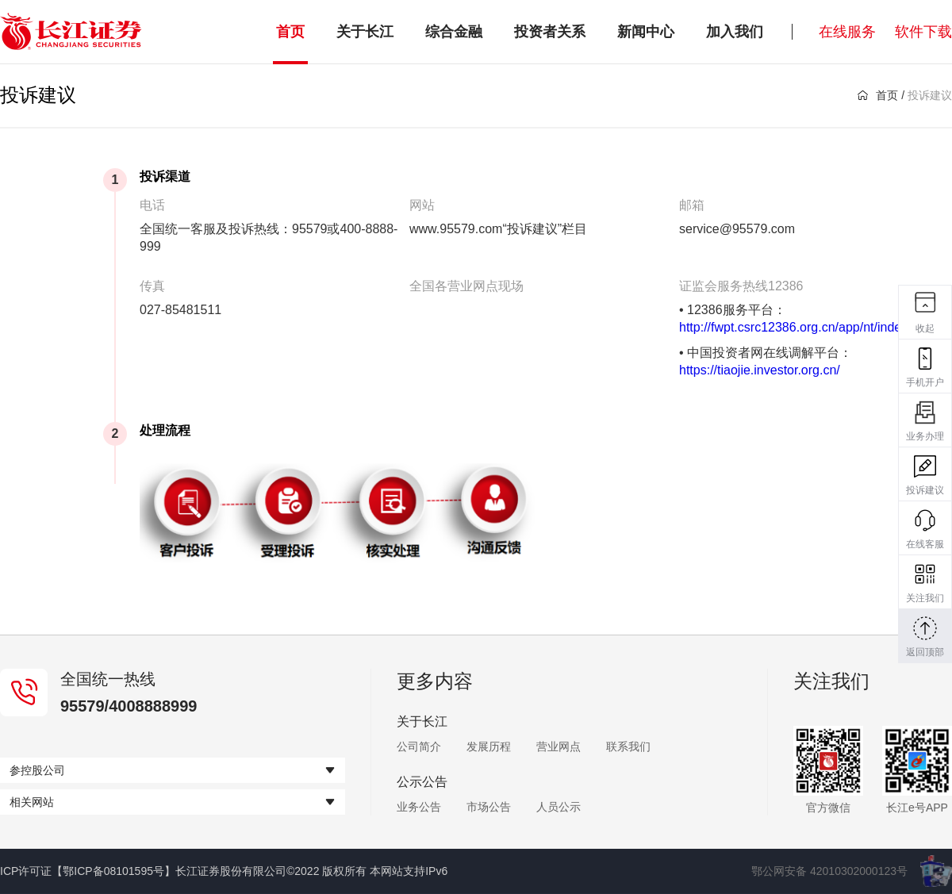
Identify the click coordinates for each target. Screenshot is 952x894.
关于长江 (364, 32)
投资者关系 (549, 32)
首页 (290, 32)
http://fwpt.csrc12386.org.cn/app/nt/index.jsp (803, 327)
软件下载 (923, 32)
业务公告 (419, 806)
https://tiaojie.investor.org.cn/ (759, 370)
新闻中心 (645, 32)
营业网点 (558, 746)
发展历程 (488, 746)
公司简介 (419, 746)
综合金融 (453, 32)
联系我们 (628, 746)
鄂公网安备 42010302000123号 (829, 871)
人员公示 (558, 806)
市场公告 (488, 806)
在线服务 (847, 32)
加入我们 (734, 32)
